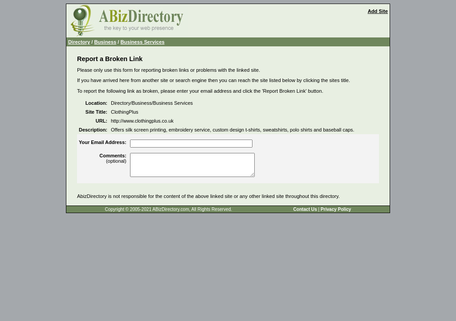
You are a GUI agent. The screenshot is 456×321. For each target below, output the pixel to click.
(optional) (112, 158)
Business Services (143, 42)
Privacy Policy (336, 209)
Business (105, 42)
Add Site (378, 11)
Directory (79, 42)
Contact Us (305, 209)
